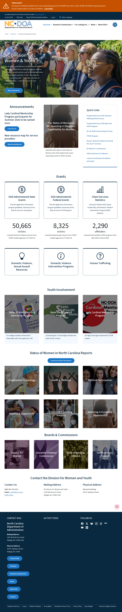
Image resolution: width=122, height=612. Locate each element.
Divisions (13, 34)
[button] (115, 24)
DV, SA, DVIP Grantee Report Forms (100, 131)
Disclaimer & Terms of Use (62, 606)
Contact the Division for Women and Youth (98, 159)
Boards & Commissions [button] (62, 24)
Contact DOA (9, 17)
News (12, 581)
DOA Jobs (20, 17)
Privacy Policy (77, 606)
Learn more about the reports (61, 361)
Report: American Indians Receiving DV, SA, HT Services (100, 142)
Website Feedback (35, 606)
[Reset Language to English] (60, 17)
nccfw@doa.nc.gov (16, 492)
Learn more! (12, 129)
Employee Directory (13, 606)
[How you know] (40, 14)
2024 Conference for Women (97, 153)
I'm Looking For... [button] (81, 24)
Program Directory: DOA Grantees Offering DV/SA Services (99, 117)
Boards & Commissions (18, 574)
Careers (13, 597)
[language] (67, 17)
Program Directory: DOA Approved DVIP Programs (99, 125)
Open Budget (89, 606)
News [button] (93, 24)
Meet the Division (14, 90)
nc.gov (53, 17)
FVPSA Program (92, 136)
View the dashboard (14, 144)
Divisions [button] (46, 24)
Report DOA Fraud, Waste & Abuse (36, 17)
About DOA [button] (102, 24)
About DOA (14, 589)
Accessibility (47, 606)
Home (6, 34)
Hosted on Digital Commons (107, 606)
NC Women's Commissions (96, 148)
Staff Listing (9, 495)
